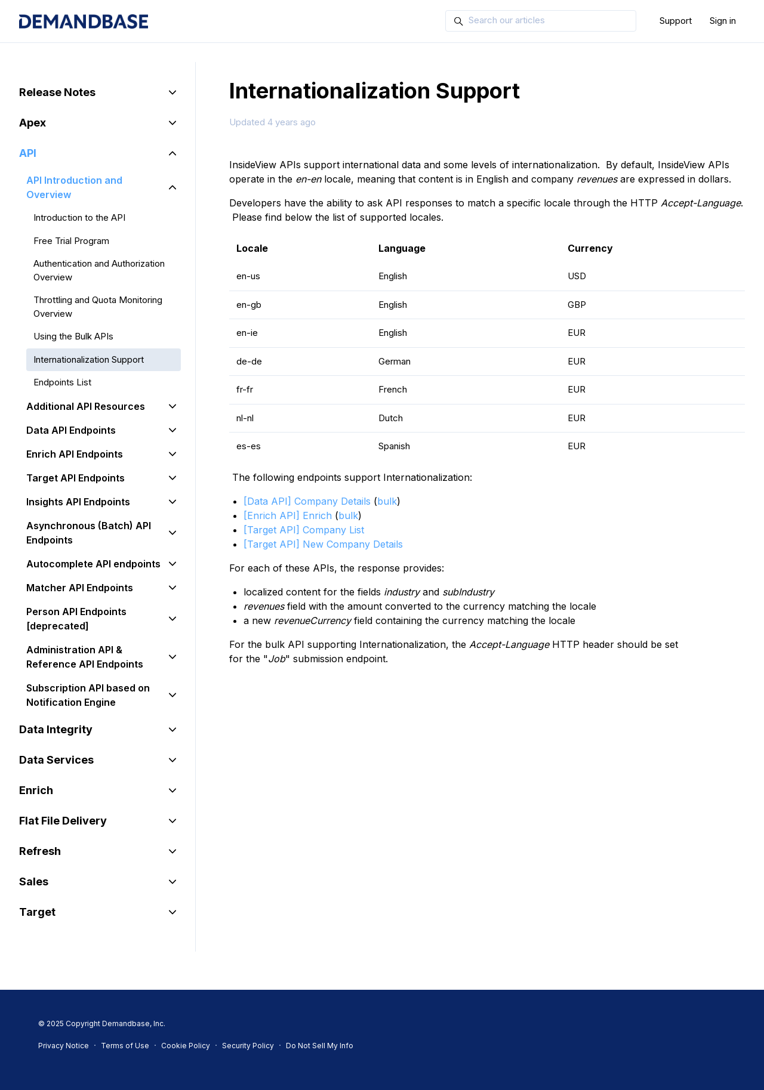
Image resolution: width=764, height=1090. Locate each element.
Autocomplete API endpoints (93, 564)
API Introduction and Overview (74, 187)
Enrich (36, 790)
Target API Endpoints (75, 478)
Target (37, 912)
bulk (387, 501)
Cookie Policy (185, 1045)
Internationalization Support (88, 359)
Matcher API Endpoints (79, 588)
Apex (32, 122)
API (27, 153)
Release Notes (57, 92)
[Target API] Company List (304, 530)
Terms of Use (125, 1045)
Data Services (56, 760)
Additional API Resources (85, 406)
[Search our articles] (540, 21)
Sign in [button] (723, 20)
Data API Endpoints (71, 430)
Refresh (40, 851)
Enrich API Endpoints (74, 454)
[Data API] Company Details (307, 501)
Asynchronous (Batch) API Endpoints (88, 533)
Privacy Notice (63, 1045)
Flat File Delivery (63, 820)
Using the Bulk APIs (73, 336)
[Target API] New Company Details (323, 544)
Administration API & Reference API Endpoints (84, 657)
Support (676, 20)
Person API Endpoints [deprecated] (76, 619)
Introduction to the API (79, 217)
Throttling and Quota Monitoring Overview (97, 306)
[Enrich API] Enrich (288, 515)
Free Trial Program (71, 240)
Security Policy (248, 1045)
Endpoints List (62, 382)
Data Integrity (56, 729)
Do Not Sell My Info (319, 1045)
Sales (33, 881)
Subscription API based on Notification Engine (88, 695)
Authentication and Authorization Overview (99, 270)
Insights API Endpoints (78, 502)
